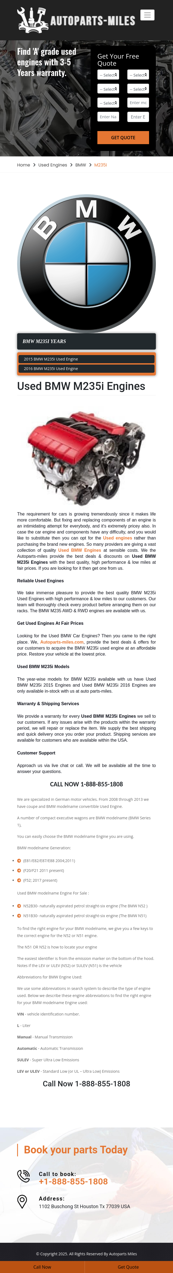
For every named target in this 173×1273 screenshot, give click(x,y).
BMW (80, 165)
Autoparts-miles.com (62, 642)
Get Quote (128, 1267)
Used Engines (52, 165)
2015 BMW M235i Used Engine (51, 359)
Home (23, 165)
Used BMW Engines (79, 550)
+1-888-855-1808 (73, 1181)
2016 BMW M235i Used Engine (51, 368)
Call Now (42, 1267)
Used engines (117, 538)
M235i (100, 165)
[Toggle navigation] (147, 15)
